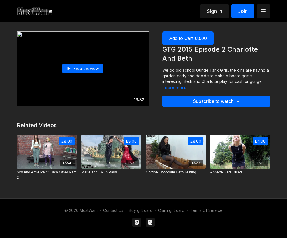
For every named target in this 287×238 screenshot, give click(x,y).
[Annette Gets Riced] (240, 172)
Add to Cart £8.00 (188, 38)
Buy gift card (140, 210)
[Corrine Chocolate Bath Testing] (176, 172)
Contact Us (113, 210)
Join (243, 11)
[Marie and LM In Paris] (111, 172)
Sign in (214, 11)
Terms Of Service (206, 210)
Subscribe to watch (217, 101)
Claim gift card (171, 210)
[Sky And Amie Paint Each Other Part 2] (47, 174)
